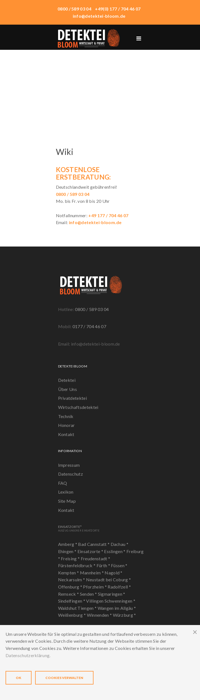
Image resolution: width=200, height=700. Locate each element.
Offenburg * (70, 586)
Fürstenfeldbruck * (77, 565)
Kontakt (66, 434)
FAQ (62, 483)
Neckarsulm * (72, 579)
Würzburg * (124, 615)
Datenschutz (70, 473)
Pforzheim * (95, 586)
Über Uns (67, 389)
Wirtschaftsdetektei (78, 407)
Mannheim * (92, 572)
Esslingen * (115, 551)
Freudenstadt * (95, 558)
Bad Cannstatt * (94, 544)
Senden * (89, 594)
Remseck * (69, 594)
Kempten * (69, 572)
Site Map (67, 501)
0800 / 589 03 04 (92, 309)
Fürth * (104, 565)
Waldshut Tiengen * (78, 608)
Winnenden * (100, 615)
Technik (66, 416)
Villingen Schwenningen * (110, 600)
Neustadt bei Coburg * (108, 579)
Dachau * (120, 544)
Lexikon (66, 491)
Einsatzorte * (90, 551)
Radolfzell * (119, 586)
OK (18, 678)
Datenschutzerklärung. (28, 655)
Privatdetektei (72, 398)
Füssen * (119, 565)
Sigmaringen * (111, 594)
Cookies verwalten (64, 678)
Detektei (67, 380)
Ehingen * (67, 551)
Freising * (71, 558)
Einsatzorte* (79, 528)
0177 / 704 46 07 (89, 326)
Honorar (66, 425)
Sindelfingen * (72, 600)
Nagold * (114, 572)
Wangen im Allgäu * (117, 608)
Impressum (69, 465)
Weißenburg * (72, 615)
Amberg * (68, 544)
